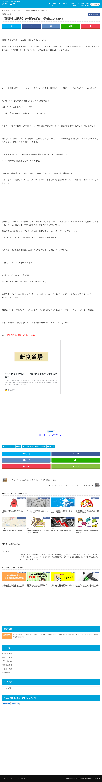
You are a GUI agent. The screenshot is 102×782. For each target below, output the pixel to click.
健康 (19, 446)
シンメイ (5, 551)
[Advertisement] (16, 70)
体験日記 (51, 446)
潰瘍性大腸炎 (85, 4)
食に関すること (9, 446)
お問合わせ (6, 672)
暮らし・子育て (63, 4)
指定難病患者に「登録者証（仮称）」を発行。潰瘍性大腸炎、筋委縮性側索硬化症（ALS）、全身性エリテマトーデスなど (50, 636)
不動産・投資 (7, 669)
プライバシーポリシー (9, 778)
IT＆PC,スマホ (75, 4)
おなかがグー (10, 4)
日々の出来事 (53, 4)
